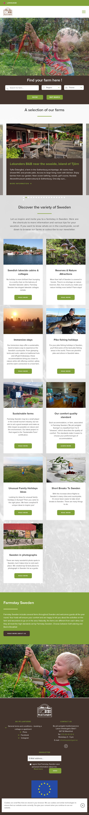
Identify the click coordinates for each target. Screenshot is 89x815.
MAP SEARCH (54, 97)
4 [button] (31, 197)
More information (19, 184)
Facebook (25, 735)
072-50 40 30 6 (67, 734)
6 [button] (36, 197)
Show (35, 97)
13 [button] (54, 197)
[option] (44, 159)
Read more (23, 371)
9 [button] (43, 197)
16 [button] (61, 197)
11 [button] (49, 197)
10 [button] (46, 197)
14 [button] (56, 197)
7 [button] (38, 197)
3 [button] (28, 197)
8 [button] (41, 197)
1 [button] (23, 197)
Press (25, 732)
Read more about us (16, 633)
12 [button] (51, 197)
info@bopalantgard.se (69, 740)
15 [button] (59, 197)
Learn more (66, 446)
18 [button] (23, 199)
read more (23, 297)
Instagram (25, 738)
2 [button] (26, 197)
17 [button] (64, 197)
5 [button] (33, 197)
